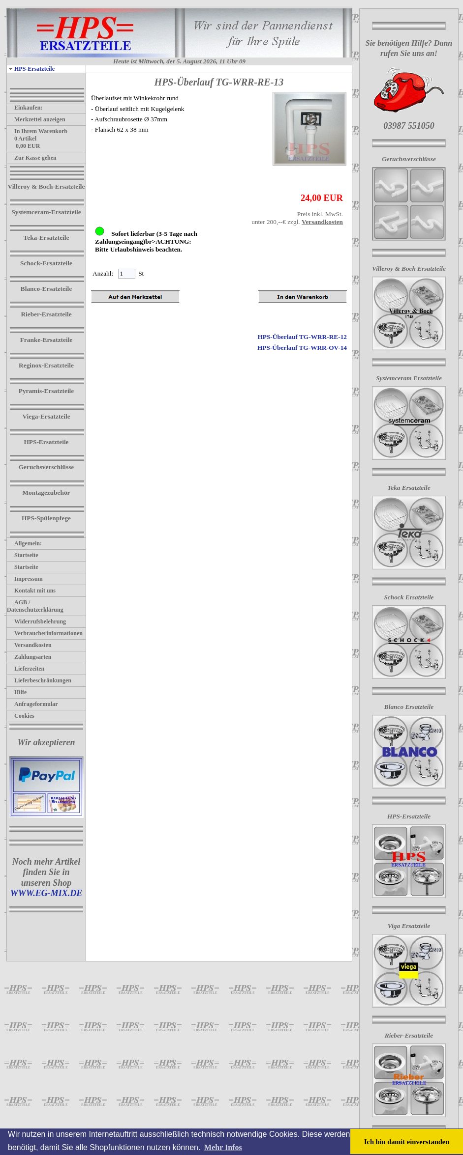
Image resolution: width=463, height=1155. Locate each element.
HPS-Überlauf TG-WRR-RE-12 (302, 336)
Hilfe (17, 692)
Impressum (25, 578)
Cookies (20, 715)
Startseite (22, 555)
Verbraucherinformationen (45, 633)
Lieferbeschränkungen (39, 680)
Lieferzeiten (25, 668)
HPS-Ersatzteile (31, 68)
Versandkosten (29, 645)
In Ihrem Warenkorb (37, 131)
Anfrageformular (32, 704)
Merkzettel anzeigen (36, 119)
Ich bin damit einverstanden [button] (406, 1142)
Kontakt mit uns (31, 590)
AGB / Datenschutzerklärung (35, 606)
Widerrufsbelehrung (36, 621)
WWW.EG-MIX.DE (46, 893)
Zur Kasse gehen (32, 157)
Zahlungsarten (29, 656)
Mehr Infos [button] (223, 1147)
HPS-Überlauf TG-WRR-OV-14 (302, 347)
